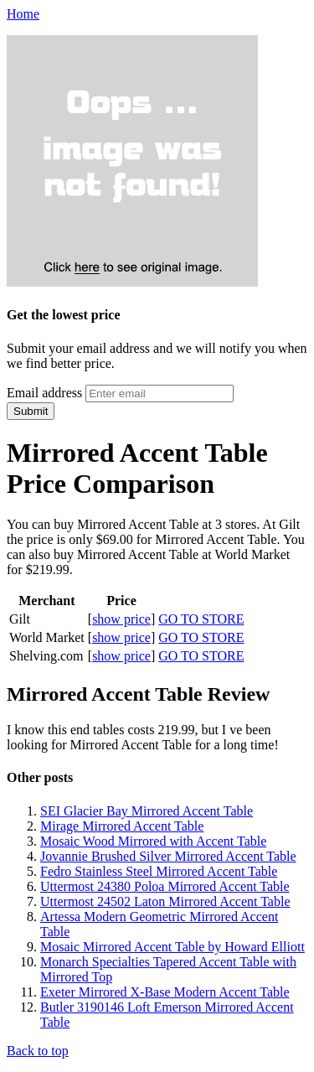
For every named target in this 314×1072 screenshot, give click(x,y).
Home (23, 14)
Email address (44, 393)
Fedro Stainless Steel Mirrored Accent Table (158, 871)
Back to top (38, 1051)
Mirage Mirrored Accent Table (121, 826)
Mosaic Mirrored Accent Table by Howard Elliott (172, 947)
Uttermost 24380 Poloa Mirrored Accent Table (165, 886)
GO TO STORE (201, 619)
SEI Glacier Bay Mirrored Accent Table (146, 811)
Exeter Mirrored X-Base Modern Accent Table (165, 992)
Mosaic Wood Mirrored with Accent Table (153, 841)
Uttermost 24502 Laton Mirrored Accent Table (165, 901)
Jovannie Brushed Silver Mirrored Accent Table (168, 856)
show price (121, 619)
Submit (30, 411)
